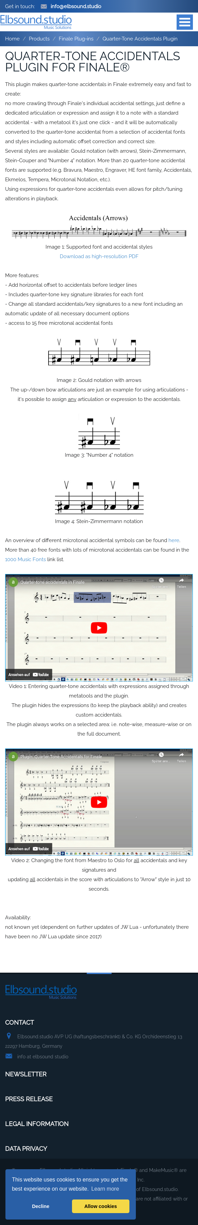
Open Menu (185, 22)
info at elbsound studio (42, 1056)
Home (12, 39)
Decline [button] (40, 1206)
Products (39, 39)
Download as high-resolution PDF (99, 256)
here (173, 540)
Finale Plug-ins (76, 39)
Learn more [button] (105, 1189)
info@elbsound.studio (70, 6)
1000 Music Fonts (25, 559)
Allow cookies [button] (100, 1206)
